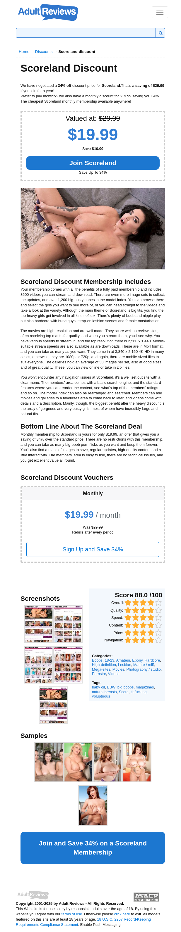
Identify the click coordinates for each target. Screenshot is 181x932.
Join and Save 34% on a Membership (93, 848)
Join (93, 163)
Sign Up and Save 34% (93, 549)
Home (24, 51)
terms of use (72, 914)
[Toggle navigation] (160, 12)
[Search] (86, 33)
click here (122, 914)
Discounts (44, 51)
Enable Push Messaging (100, 924)
